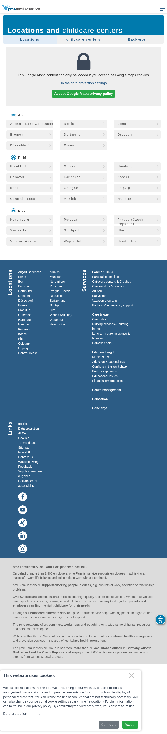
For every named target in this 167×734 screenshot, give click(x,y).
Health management (106, 389)
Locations (29, 39)
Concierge (99, 408)
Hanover (24, 324)
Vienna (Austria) (61, 314)
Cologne (24, 343)
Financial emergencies (107, 380)
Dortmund (25, 291)
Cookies (23, 437)
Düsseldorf (25, 300)
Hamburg (24, 319)
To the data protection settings (83, 83)
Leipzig (23, 348)
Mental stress (101, 356)
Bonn (21, 281)
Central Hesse (28, 353)
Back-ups (137, 39)
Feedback (25, 466)
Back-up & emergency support (112, 305)
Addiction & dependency (108, 361)
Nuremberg (57, 281)
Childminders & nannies (108, 286)
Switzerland (57, 300)
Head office (57, 324)
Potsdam (56, 286)
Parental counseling (105, 276)
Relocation (100, 398)
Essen (22, 305)
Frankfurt (24, 310)
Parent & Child (102, 271)
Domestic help (102, 343)
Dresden (24, 295)
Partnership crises (104, 371)
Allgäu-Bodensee (30, 271)
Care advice (100, 319)
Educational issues (105, 376)
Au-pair (97, 291)
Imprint (23, 423)
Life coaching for (104, 352)
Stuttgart (55, 305)
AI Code (23, 433)
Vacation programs (104, 300)
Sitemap (23, 447)
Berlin (22, 276)
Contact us (25, 457)
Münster (55, 276)
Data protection (28, 428)
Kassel (22, 333)
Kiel (20, 338)
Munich (55, 271)
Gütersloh (25, 314)
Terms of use (27, 442)
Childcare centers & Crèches (111, 281)
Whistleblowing (28, 461)
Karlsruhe (24, 329)
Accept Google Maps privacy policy (83, 94)
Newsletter (25, 452)
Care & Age (100, 314)
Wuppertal (57, 319)
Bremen (23, 286)
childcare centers (83, 39)
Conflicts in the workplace (109, 366)
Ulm (52, 310)
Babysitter (99, 295)
